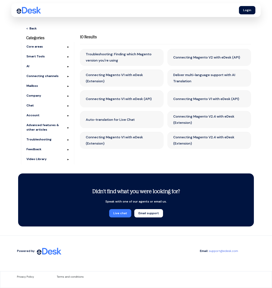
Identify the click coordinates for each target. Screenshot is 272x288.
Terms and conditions (70, 276)
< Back (31, 28)
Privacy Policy (25, 276)
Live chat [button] (120, 213)
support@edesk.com (223, 251)
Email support (148, 213)
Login (247, 10)
